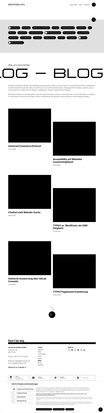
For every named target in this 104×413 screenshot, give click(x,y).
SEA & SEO (13, 38)
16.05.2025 (74, 144)
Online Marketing (36, 33)
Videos (83, 38)
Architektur (15, 28)
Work (81, 4)
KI (90, 28)
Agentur (87, 4)
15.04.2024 (29, 263)
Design (55, 28)
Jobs (39, 356)
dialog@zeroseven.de (22, 361)
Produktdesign (69, 33)
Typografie (71, 38)
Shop (40, 363)
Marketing (22, 33)
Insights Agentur (67, 28)
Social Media (25, 38)
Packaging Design (54, 33)
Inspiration (81, 28)
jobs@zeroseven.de (19, 363)
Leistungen (73, 4)
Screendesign (83, 33)
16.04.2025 (29, 195)
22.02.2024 (74, 275)
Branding (26, 28)
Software (37, 38)
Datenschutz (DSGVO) (41, 28)
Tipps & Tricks (50, 38)
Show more (51, 314)
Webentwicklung (16, 43)
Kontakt (40, 365)
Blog (39, 360)
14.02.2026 (29, 129)
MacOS (12, 33)
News (40, 358)
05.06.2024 (74, 210)
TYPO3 (61, 38)
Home (40, 347)
